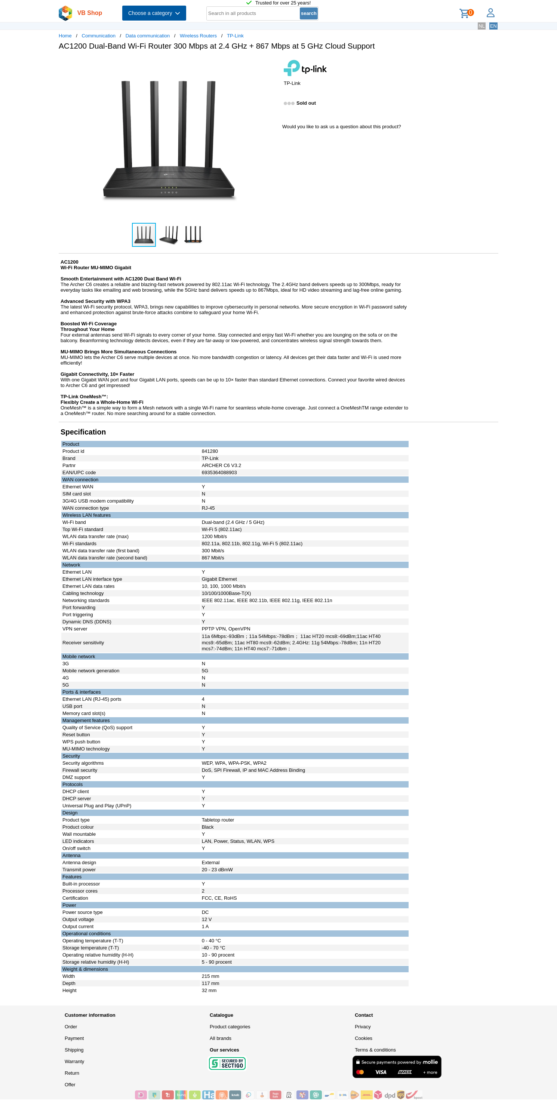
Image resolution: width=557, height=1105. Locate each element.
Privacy (363, 1026)
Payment (74, 1038)
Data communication (148, 36)
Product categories (230, 1026)
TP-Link (235, 36)
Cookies (363, 1038)
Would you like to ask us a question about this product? (341, 126)
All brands (220, 1038)
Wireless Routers (198, 36)
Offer (70, 1084)
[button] (272, 64)
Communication (99, 36)
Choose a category (154, 13)
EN (493, 26)
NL (481, 26)
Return (72, 1073)
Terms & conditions (375, 1050)
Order (71, 1026)
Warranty (74, 1061)
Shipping (74, 1050)
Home (65, 36)
